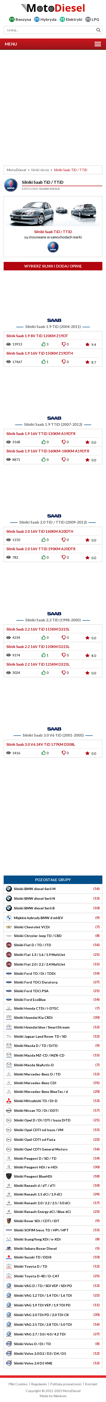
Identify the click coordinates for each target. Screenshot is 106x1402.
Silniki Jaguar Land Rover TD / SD (53, 1036)
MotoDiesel (16, 170)
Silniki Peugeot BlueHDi (53, 1176)
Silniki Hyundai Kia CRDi (53, 1017)
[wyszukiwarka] (53, 30)
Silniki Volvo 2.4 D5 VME (53, 1363)
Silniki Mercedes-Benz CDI (53, 1082)
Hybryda (49, 19)
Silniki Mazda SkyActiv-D (53, 1065)
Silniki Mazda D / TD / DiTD (53, 1046)
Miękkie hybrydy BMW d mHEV (53, 918)
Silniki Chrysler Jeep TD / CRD (53, 935)
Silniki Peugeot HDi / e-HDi (53, 1166)
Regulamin (39, 1384)
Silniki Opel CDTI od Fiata (53, 1139)
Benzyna (23, 19)
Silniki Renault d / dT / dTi (53, 1185)
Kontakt (91, 1384)
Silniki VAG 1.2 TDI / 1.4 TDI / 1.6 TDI (53, 1295)
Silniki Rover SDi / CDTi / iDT (53, 1221)
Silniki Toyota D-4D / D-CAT (53, 1276)
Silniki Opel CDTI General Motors (53, 1149)
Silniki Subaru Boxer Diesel (53, 1248)
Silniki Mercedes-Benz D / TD (53, 1073)
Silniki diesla (40, 170)
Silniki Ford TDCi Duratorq (53, 981)
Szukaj (98, 30)
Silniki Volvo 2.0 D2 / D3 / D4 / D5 (53, 1353)
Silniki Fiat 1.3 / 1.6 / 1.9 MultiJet (53, 955)
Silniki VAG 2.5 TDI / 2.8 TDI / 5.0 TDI (53, 1324)
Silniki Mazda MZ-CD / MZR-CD (53, 1055)
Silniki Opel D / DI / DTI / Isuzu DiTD (53, 1120)
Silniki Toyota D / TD (53, 1266)
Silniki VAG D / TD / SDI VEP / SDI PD (53, 1286)
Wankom (59, 1396)
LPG (95, 19)
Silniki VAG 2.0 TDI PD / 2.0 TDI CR (53, 1315)
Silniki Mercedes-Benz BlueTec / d (53, 1091)
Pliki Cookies (18, 1384)
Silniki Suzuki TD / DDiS (53, 1256)
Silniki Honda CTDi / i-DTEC (53, 1008)
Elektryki (74, 19)
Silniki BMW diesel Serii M (53, 889)
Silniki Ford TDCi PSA (53, 990)
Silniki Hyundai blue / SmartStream (53, 1027)
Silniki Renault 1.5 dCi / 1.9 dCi (53, 1194)
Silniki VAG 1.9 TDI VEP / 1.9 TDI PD (53, 1305)
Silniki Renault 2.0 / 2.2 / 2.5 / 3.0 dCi (53, 1202)
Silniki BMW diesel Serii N (53, 898)
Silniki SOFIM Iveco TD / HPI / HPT (53, 1229)
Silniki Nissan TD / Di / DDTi (53, 1110)
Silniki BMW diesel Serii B (53, 908)
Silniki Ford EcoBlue (53, 999)
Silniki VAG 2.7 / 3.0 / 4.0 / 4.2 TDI (53, 1334)
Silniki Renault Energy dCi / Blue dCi (53, 1211)
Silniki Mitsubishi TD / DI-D (53, 1101)
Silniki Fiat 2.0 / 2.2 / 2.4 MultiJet (53, 964)
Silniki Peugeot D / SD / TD (53, 1158)
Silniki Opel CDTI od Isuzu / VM (53, 1130)
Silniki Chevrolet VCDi (53, 926)
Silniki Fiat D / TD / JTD (53, 945)
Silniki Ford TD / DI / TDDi (53, 973)
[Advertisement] (53, 107)
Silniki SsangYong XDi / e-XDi (53, 1239)
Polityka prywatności (66, 1384)
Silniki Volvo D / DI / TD (53, 1344)
